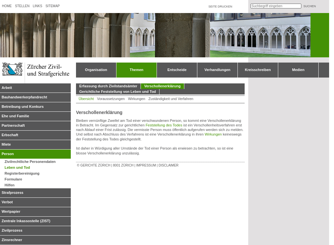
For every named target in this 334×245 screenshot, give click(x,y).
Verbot (7, 202)
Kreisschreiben (258, 70)
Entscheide (177, 70)
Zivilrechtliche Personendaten (30, 162)
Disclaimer (168, 165)
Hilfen (10, 185)
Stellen (22, 6)
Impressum (146, 165)
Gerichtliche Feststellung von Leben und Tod (117, 92)
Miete (6, 144)
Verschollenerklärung (162, 86)
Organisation (96, 70)
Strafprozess (12, 193)
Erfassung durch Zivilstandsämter (108, 86)
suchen (309, 6)
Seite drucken (220, 6)
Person (8, 154)
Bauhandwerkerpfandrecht (24, 97)
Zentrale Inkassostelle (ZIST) (26, 221)
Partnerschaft (13, 125)
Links (37, 6)
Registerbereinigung (22, 173)
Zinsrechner (12, 240)
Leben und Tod (17, 167)
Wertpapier (11, 211)
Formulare (13, 179)
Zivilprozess (12, 230)
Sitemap (52, 6)
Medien (298, 70)
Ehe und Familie (15, 116)
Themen (136, 70)
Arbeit (7, 88)
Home (7, 6)
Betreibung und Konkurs (23, 106)
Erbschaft (10, 135)
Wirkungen (136, 99)
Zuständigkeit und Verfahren (170, 99)
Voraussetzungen (111, 99)
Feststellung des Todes (163, 125)
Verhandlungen (217, 70)
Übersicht (86, 99)
